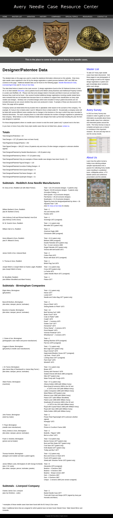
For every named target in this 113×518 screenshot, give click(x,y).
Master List (93, 69)
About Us (92, 157)
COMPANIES (56, 17)
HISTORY (43, 17)
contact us (65, 126)
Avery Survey (94, 110)
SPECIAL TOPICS (72, 17)
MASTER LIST (17, 17)
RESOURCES (87, 17)
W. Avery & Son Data (27, 85)
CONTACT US (102, 17)
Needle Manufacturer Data (67, 83)
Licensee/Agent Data (10, 85)
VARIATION (31, 17)
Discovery (21, 91)
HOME (5, 17)
